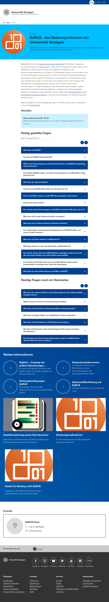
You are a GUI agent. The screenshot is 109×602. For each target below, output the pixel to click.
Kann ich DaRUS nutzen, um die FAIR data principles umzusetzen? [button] (50, 196)
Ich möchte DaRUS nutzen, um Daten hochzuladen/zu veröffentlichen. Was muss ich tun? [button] (54, 174)
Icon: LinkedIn (80, 561)
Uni (96, 2)
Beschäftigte (8, 586)
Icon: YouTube (71, 561)
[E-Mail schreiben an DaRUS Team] (33, 530)
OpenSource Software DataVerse (51, 64)
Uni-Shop (59, 592)
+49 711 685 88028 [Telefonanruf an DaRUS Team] (36, 527)
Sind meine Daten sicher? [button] (33, 202)
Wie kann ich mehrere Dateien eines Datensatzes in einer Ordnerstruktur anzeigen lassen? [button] (53, 293)
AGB (31, 592)
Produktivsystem (75, 92)
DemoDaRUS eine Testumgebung (34, 95)
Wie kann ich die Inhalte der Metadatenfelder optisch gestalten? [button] (49, 308)
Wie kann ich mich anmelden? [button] (35, 182)
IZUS (3, 22)
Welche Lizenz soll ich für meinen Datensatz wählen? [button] (45, 301)
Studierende (8, 580)
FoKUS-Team (35, 105)
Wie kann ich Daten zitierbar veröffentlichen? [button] (41, 239)
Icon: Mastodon (62, 561)
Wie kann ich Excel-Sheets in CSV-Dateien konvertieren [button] (46, 322)
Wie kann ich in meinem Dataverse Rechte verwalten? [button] (45, 223)
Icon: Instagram (44, 561)
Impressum (34, 580)
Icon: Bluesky (53, 561)
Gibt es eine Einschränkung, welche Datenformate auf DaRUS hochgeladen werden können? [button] (54, 165)
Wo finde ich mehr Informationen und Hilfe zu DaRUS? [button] (45, 271)
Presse (58, 583)
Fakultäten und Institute (92, 580)
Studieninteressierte (11, 583)
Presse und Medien (10, 589)
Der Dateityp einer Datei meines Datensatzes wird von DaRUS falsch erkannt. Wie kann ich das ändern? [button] (51, 339)
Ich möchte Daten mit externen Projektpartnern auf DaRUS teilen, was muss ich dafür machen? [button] (52, 231)
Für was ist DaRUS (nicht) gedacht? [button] (37, 157)
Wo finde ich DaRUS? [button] (32, 150)
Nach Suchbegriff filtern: (30, 138)
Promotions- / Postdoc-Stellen (67, 589)
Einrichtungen (88, 583)
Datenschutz (34, 583)
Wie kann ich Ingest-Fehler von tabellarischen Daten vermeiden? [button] (49, 315)
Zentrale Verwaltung (90, 586)
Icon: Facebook (35, 561)
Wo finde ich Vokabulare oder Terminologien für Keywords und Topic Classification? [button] (51, 330)
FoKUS (8, 23)
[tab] (54, 150)
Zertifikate (33, 589)
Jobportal (59, 586)
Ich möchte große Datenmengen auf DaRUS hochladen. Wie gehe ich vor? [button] (53, 209)
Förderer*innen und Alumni (13, 592)
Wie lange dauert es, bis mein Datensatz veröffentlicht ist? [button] (47, 246)
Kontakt (38, 549)
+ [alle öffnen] (82, 142)
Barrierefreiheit (35, 586)
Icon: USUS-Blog (89, 561)
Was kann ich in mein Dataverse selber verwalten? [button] (44, 216)
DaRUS (24, 64)
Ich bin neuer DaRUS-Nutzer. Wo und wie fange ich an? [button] (45, 189)
